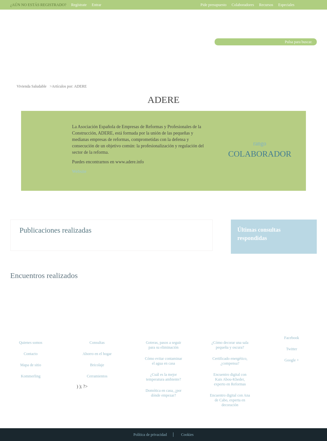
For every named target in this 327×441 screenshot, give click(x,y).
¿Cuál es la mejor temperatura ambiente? (163, 377)
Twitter (291, 349)
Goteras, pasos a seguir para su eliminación (163, 345)
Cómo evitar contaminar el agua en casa (163, 361)
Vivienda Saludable (32, 86)
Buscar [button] (219, 41)
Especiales (286, 5)
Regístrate (79, 5)
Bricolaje (97, 365)
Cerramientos (97, 376)
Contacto (30, 354)
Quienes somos (30, 342)
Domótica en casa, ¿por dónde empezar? (164, 393)
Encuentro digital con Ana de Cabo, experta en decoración (230, 400)
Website (79, 171)
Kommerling (30, 376)
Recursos (266, 5)
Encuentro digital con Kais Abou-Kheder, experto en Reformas (229, 379)
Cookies (187, 434)
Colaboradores (243, 5)
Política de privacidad (150, 434)
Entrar (96, 5)
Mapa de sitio (30, 365)
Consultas (96, 342)
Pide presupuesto (214, 5)
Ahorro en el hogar (97, 354)
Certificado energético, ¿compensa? (229, 361)
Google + (292, 360)
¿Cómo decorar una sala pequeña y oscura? (229, 345)
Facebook (291, 338)
